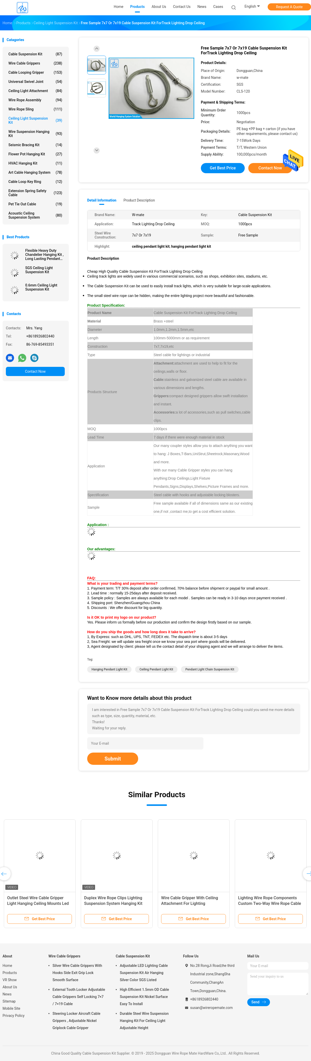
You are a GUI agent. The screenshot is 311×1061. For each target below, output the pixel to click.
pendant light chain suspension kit (209, 669)
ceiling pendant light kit (156, 669)
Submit (113, 759)
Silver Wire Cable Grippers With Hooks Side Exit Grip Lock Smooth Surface (77, 973)
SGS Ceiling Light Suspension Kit (39, 270)
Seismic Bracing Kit (35, 144)
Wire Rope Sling (35, 109)
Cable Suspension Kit (35, 54)
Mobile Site (11, 1008)
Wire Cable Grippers (35, 63)
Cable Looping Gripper (35, 72)
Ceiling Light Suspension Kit (35, 120)
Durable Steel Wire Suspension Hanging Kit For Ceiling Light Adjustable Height (144, 1021)
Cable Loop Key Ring (35, 181)
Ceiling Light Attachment (35, 90)
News (7, 994)
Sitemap (9, 1001)
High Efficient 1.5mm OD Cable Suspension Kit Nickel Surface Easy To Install (144, 997)
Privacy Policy (13, 1016)
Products (10, 973)
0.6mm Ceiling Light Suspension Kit (41, 287)
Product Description (139, 200)
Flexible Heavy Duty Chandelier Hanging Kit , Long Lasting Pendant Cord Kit (44, 254)
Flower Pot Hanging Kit (35, 154)
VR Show (10, 980)
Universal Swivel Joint (35, 81)
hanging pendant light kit (109, 669)
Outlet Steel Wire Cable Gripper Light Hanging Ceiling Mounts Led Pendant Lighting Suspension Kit (38, 903)
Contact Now (35, 371)
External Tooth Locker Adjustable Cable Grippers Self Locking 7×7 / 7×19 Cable (79, 997)
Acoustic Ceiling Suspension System (35, 215)
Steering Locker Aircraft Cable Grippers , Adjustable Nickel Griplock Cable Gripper (76, 1021)
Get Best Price (223, 168)
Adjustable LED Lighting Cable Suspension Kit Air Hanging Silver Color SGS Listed (144, 973)
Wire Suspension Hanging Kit (35, 134)
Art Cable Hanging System (35, 172)
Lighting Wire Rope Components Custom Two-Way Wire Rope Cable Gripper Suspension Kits (269, 903)
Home (7, 966)
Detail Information (101, 200)
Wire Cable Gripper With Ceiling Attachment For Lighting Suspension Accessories (189, 903)
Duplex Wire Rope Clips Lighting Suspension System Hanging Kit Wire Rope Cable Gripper (113, 903)
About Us (10, 987)
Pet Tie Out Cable (35, 204)
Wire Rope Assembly (35, 100)
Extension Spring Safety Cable (35, 193)
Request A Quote (289, 7)
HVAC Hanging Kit (35, 163)
